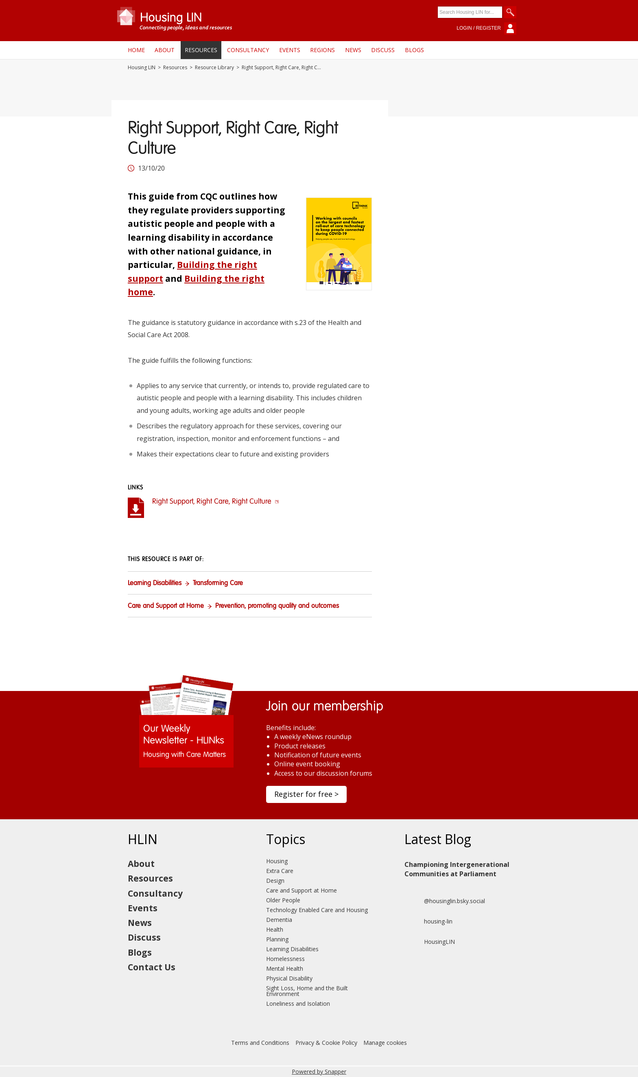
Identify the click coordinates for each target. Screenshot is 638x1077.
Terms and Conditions (260, 1042)
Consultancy (248, 50)
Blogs (414, 50)
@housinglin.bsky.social (444, 901)
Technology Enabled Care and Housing (317, 910)
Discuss (383, 50)
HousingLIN (429, 942)
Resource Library (214, 67)
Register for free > (306, 794)
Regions (322, 50)
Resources (201, 50)
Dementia (279, 919)
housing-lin (428, 921)
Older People (283, 900)
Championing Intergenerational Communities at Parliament (456, 869)
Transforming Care (218, 583)
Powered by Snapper (319, 1071)
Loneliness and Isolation (298, 1003)
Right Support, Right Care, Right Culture (215, 501)
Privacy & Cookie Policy (326, 1042)
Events (289, 50)
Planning (277, 939)
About (165, 50)
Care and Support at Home (166, 606)
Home (136, 50)
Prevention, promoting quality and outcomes (277, 606)
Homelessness (285, 959)
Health (274, 929)
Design (275, 880)
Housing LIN (141, 67)
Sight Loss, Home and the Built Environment (307, 991)
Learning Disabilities (154, 583)
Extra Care (279, 871)
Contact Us (151, 967)
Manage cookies (385, 1042)
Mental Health (284, 968)
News (353, 50)
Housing (277, 861)
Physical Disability (289, 978)
